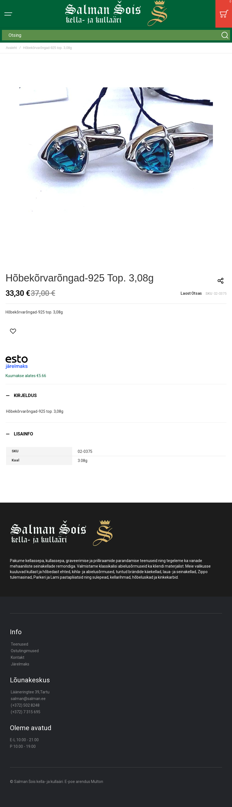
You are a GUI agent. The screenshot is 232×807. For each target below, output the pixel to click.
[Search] (225, 35)
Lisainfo (23, 434)
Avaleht (11, 48)
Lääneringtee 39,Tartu (30, 692)
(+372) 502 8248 (25, 705)
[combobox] (116, 35)
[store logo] (116, 14)
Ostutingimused (25, 651)
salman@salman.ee (28, 698)
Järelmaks (20, 664)
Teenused (19, 644)
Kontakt (17, 657)
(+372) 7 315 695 (25, 712)
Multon (97, 782)
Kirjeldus (25, 395)
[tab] (116, 395)
